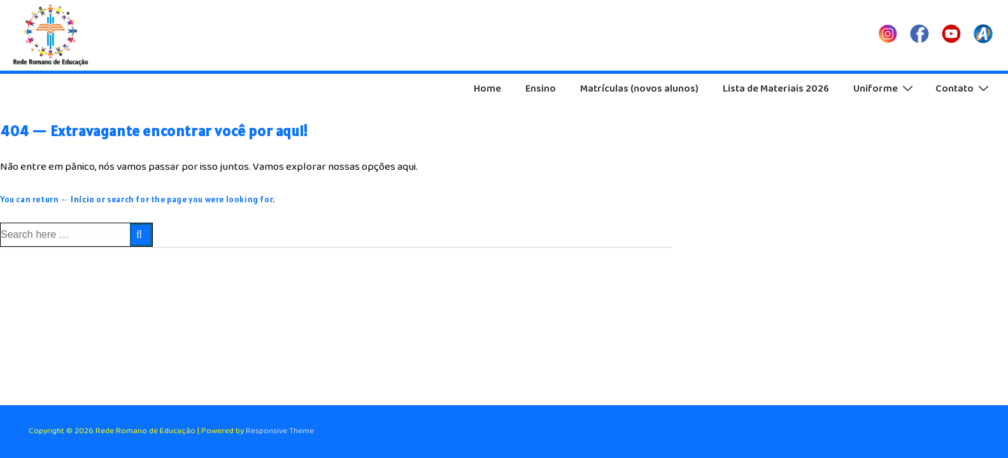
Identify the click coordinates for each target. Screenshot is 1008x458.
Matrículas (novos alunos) (639, 89)
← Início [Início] (77, 199)
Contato (963, 88)
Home (487, 89)
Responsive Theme (280, 431)
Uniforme (884, 88)
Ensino (540, 89)
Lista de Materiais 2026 (776, 89)
